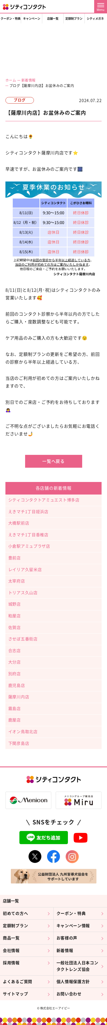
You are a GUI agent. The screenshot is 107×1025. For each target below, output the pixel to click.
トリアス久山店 (23, 593)
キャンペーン (31, 18)
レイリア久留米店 (25, 570)
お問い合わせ (69, 994)
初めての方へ (15, 913)
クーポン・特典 (11, 18)
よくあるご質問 (17, 982)
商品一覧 (11, 938)
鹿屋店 (14, 720)
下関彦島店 (18, 743)
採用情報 (11, 963)
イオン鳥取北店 (23, 732)
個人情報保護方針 (73, 982)
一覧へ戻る (53, 461)
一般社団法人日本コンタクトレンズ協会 (77, 966)
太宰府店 (16, 581)
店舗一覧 (52, 18)
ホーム (10, 80)
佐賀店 (14, 627)
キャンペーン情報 (73, 926)
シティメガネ (95, 18)
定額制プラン (73, 18)
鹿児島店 (16, 685)
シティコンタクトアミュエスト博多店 (44, 500)
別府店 (14, 674)
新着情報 (28, 80)
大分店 (14, 662)
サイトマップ (15, 994)
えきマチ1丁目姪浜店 (28, 512)
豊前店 (14, 558)
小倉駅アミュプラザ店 (29, 546)
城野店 (14, 604)
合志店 (14, 651)
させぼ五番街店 (23, 639)
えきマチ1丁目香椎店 (28, 535)
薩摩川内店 (18, 697)
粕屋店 (14, 616)
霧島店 (14, 709)
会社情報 (11, 951)
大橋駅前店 (18, 523)
